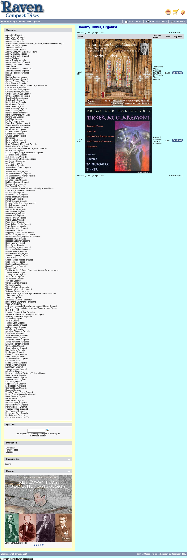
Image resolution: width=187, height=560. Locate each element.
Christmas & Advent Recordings (19, 300)
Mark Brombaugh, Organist (17, 197)
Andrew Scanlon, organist (16, 54)
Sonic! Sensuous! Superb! (16, 543)
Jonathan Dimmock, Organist (18, 331)
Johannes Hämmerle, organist (18, 174)
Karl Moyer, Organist (14, 367)
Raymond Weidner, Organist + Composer (23, 237)
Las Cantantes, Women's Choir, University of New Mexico (30, 188)
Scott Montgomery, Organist (17, 256)
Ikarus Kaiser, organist (15, 151)
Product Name (157, 36)
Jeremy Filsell (11, 169)
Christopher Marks (13, 361)
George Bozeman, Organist (17, 127)
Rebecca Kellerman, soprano (18, 241)
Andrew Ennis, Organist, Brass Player (21, 52)
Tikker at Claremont (157, 140)
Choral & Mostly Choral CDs (17, 417)
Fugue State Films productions (18, 125)
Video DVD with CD (14, 304)
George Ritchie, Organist (16, 388)
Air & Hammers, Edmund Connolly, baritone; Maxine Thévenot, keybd (35, 43)
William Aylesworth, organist (17, 287)
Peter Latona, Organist (15, 356)
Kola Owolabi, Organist (15, 186)
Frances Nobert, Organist (16, 377)
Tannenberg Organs (14, 319)
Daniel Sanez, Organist (15, 104)
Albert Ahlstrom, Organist (16, 46)
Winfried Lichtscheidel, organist (19, 289)
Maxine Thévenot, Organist (17, 405)
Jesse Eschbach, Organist (17, 335)
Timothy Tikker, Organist (29, 22)
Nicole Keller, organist (15, 216)
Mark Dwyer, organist (14, 199)
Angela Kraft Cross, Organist (18, 62)
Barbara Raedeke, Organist (17, 73)
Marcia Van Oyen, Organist (17, 413)
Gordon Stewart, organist (16, 132)
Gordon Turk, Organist (15, 134)
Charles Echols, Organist (16, 88)
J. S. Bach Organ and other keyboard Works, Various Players (31, 308)
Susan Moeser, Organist (16, 266)
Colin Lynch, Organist (15, 100)
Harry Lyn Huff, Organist (16, 140)
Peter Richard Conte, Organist (18, 224)
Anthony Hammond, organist (18, 64)
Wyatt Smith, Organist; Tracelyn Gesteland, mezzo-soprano (31, 293)
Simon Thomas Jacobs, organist (19, 260)
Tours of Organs (12, 321)
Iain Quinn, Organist (14, 382)
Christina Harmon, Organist (17, 92)
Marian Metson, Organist (16, 365)
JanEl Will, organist (14, 163)
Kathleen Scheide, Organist (17, 182)
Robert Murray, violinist (15, 243)
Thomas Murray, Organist (16, 369)
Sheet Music (11, 258)
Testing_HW (11, 268)
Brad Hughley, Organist (15, 350)
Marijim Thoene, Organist (16, 407)
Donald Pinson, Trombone (17, 113)
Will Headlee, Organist (15, 346)
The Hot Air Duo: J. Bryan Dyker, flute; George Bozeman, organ (32, 270)
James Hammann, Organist (17, 342)
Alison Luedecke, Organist (17, 359)
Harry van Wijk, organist (16, 142)
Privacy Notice (12, 450)
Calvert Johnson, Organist (17, 354)
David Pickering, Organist (16, 109)
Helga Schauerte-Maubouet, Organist (21, 144)
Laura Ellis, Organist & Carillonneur (20, 190)
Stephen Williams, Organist (17, 264)
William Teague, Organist (16, 403)
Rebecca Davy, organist (16, 239)
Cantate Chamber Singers (17, 81)
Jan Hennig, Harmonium (16, 161)
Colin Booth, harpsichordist (17, 98)
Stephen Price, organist (15, 262)
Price (168, 37)
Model (80, 37)
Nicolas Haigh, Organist (16, 214)
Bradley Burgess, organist (16, 77)
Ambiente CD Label (14, 48)
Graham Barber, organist (16, 136)
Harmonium (10, 138)
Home (3, 22)
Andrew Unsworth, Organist (17, 56)
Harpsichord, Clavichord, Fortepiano (21, 302)
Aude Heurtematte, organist (17, 71)
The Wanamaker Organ (15, 272)
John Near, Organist (14, 371)
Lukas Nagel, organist (15, 193)
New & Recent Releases (16, 310)
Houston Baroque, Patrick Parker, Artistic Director (26, 148)
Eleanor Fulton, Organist (16, 338)
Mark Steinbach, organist (16, 201)
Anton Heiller (11, 67)
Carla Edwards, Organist (16, 83)
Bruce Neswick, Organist (16, 375)
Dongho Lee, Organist (15, 117)
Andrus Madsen (12, 58)
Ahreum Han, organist (15, 41)
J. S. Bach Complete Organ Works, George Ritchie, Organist (31, 306)
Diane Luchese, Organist (16, 111)
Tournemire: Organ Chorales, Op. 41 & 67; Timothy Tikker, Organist (158, 73)
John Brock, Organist (14, 329)
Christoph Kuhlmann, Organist (18, 94)
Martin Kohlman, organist (16, 205)
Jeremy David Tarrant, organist (18, 167)
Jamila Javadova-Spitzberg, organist (21, 159)
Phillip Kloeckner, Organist (17, 228)
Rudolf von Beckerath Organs (18, 249)
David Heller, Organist (15, 106)
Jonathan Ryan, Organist (16, 180)
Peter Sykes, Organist (15, 401)
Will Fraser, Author (13, 285)
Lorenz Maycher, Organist (16, 363)
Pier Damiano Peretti (14, 230)
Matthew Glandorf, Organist (17, 340)
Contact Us (10, 448)
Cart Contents (156, 21)
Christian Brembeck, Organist (18, 90)
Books (8, 75)
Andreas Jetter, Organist (16, 50)
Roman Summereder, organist (18, 247)
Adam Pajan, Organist (15, 39)
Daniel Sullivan (12, 398)
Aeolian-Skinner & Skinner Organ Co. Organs (25, 314)
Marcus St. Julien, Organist (17, 195)
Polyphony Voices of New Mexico (20, 232)
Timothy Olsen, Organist (16, 275)
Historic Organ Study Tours (17, 146)
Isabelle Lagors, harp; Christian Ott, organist (24, 153)
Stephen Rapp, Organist (16, 384)
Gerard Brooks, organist (16, 130)
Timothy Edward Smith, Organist (19, 392)
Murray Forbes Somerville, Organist (21, 394)
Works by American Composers (19, 317)
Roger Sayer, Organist (15, 245)
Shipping (9, 452)
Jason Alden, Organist (15, 165)
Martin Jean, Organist (15, 352)
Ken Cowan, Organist (15, 333)
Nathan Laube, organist (15, 211)
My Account (133, 21)
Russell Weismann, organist (17, 253)
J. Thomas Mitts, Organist (16, 155)
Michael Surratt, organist (16, 209)
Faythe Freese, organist (16, 121)
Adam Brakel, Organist (15, 37)
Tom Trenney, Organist (15, 411)
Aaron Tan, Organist (14, 35)
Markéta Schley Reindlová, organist (20, 203)
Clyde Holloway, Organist (16, 348)
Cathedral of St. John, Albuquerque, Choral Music (27, 85)
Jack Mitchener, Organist (16, 157)
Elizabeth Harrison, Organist (17, 344)
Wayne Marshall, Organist (16, 283)
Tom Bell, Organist (13, 281)
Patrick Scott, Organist (15, 220)
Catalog (11, 22)
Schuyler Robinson (14, 390)
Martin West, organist (14, 207)
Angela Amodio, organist (16, 60)
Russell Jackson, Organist (17, 251)
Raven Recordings (24, 559)
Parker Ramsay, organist (16, 218)
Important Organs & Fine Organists (20, 312)
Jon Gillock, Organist (14, 178)
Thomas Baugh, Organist (16, 325)
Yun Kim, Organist (13, 298)
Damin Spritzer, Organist (16, 102)
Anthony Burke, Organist (16, 327)
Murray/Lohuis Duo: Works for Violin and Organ (26, 373)
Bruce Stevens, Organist (16, 396)
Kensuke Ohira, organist (16, 184)
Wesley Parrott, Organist (16, 380)
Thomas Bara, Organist (15, 323)
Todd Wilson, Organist (15, 279)
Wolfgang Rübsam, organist (17, 291)
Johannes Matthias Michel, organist (20, 176)
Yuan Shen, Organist (14, 296)
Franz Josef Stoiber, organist (18, 123)
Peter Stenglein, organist (16, 226)
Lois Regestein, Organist (16, 386)
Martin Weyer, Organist (15, 415)
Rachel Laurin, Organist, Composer (20, 235)
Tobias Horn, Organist (15, 277)
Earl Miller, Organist (14, 119)
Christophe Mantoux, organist (18, 96)
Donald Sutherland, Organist (18, 115)
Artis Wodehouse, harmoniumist (19, 69)
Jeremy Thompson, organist (17, 172)
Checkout (177, 21)
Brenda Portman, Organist (17, 79)
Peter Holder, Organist (15, 222)
